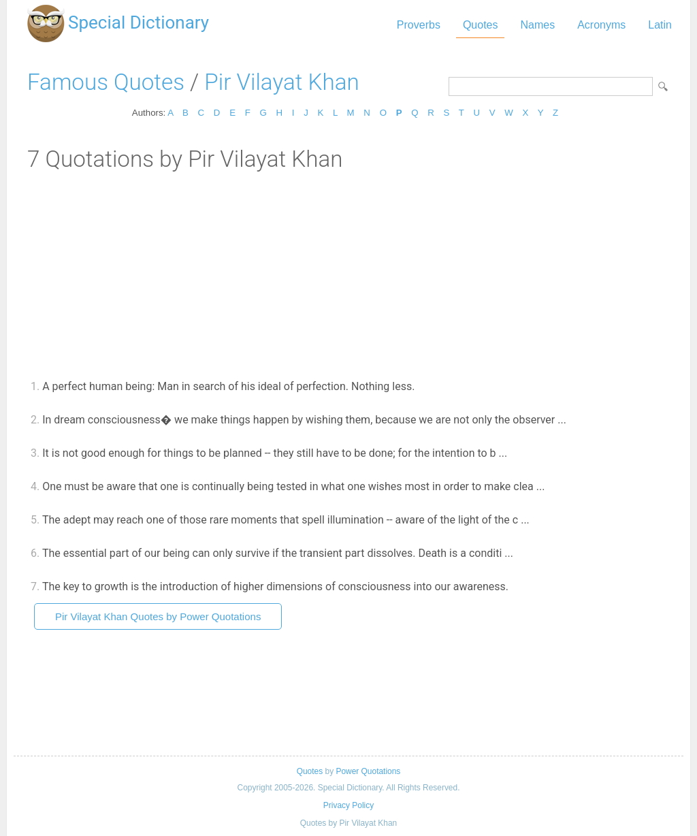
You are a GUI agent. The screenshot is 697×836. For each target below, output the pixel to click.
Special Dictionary (138, 22)
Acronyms (601, 25)
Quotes (480, 25)
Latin (660, 25)
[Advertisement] (348, 274)
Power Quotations (368, 771)
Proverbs (418, 25)
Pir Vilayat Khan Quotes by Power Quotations (158, 616)
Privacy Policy (348, 805)
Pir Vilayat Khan (281, 82)
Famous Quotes (105, 82)
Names (537, 25)
